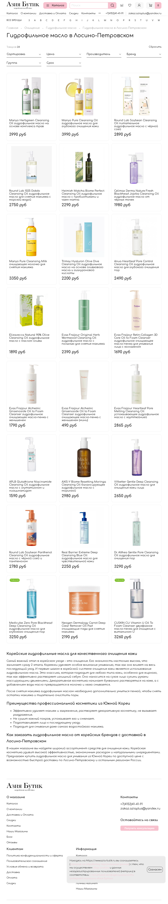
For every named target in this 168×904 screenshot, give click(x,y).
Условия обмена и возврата (25, 866)
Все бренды (14, 20)
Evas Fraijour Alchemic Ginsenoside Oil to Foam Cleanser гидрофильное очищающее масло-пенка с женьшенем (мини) (81, 414)
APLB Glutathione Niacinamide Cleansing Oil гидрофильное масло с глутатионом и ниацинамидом (30, 486)
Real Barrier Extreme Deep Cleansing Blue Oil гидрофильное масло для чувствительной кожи (80, 557)
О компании (28, 13)
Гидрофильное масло (61, 28)
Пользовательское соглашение (27, 861)
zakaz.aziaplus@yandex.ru (144, 13)
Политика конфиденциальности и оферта (35, 855)
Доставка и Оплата (52, 13)
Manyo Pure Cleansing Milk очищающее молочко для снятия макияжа (28, 264)
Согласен (155, 869)
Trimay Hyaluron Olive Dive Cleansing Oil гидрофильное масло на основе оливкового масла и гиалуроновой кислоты (82, 267)
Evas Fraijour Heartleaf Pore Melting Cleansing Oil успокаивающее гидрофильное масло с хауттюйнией (136, 413)
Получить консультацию (139, 828)
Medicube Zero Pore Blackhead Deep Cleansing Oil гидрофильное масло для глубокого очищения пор (30, 627)
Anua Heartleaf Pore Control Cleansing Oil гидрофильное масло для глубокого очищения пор (136, 266)
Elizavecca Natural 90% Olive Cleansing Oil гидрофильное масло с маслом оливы (29, 337)
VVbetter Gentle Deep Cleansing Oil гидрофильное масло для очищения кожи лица (136, 484)
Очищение (32, 28)
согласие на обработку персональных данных (99, 864)
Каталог (55, 5)
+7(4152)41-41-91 (114, 13)
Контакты (88, 13)
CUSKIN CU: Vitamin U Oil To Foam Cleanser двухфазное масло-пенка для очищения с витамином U (135, 627)
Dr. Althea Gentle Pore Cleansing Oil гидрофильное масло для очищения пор (136, 555)
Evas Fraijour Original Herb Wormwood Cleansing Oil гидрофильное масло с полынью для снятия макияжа (83, 339)
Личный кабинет (87, 883)
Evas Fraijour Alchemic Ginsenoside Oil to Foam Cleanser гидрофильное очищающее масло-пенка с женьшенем (28, 414)
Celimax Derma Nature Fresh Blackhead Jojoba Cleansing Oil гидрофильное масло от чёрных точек (136, 195)
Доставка (13, 872)
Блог (9, 837)
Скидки (73, 13)
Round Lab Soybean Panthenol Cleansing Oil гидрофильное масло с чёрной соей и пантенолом (30, 557)
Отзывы (12, 842)
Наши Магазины (17, 831)
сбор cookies (101, 867)
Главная (12, 28)
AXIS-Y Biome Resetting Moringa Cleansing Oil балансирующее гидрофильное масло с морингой (84, 486)
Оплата (12, 877)
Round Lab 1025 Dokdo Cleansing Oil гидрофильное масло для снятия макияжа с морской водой (30, 195)
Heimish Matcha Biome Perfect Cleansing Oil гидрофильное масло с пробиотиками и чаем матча (83, 195)
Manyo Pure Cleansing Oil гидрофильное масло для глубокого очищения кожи (80, 123)
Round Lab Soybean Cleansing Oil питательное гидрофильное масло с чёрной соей (136, 125)
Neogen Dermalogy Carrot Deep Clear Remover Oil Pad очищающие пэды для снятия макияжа (83, 627)
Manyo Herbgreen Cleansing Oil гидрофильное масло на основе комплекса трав (29, 123)
